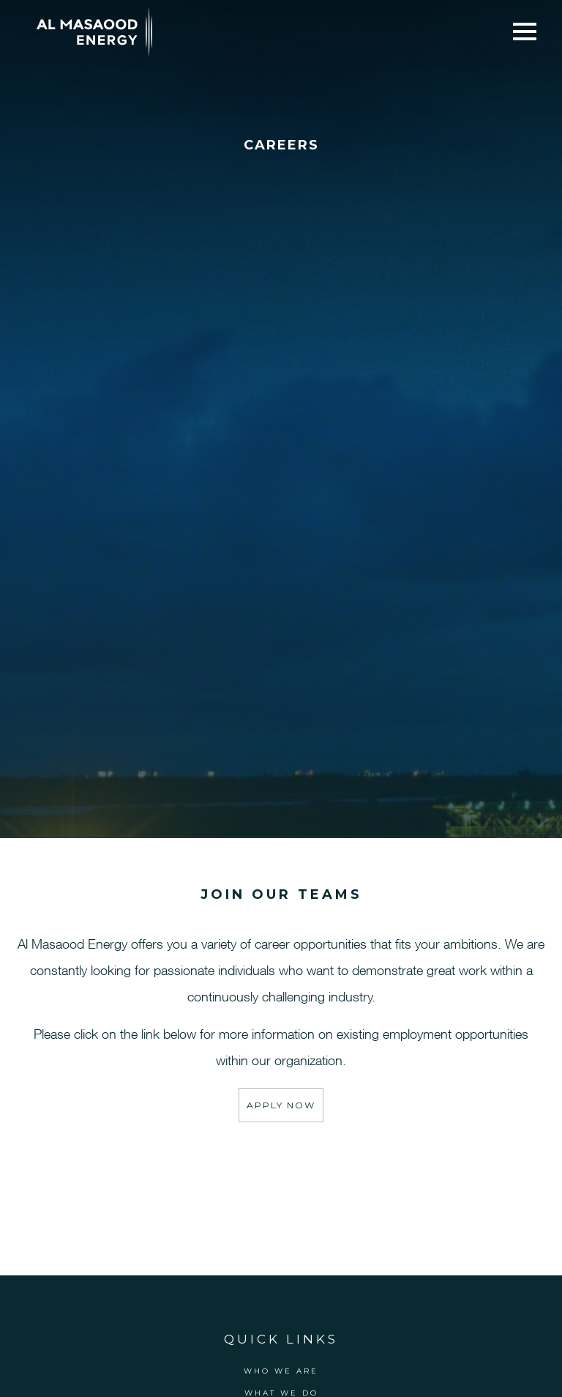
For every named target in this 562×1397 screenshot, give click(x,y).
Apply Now (281, 1105)
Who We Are (281, 1371)
